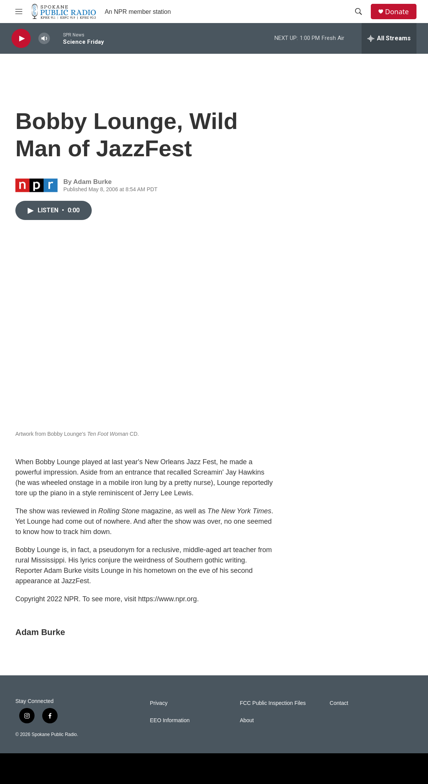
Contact (339, 703)
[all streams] (389, 38)
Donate (397, 12)
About (247, 720)
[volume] (44, 38)
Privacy (159, 703)
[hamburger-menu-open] (19, 11)
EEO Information (170, 720)
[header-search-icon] (358, 11)
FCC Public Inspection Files (273, 703)
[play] (21, 38)
